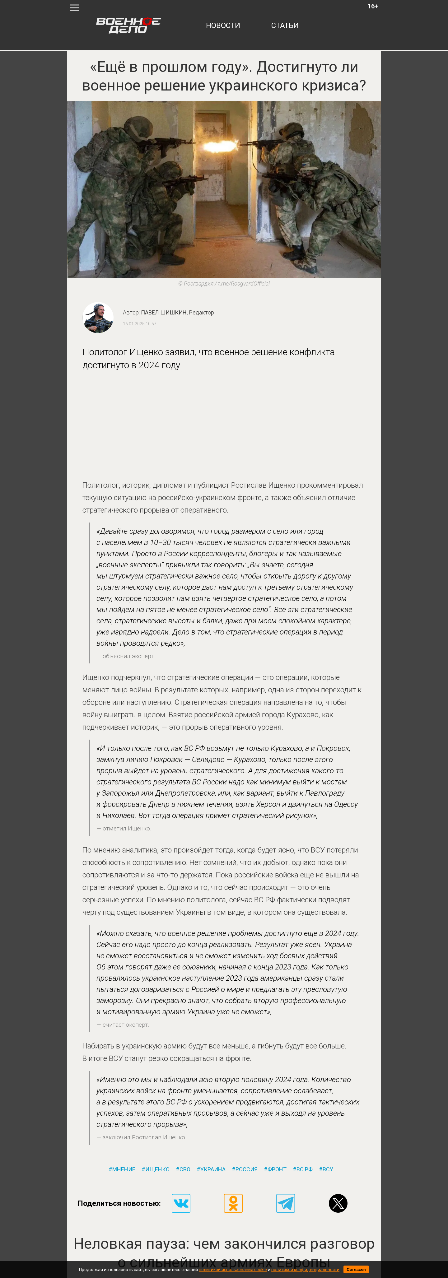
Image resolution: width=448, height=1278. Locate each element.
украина (213, 1169)
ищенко (157, 1169)
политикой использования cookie (233, 1269)
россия (247, 1169)
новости (223, 25)
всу (328, 1169)
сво (185, 1169)
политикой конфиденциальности (305, 1269)
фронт (277, 1169)
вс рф (304, 1169)
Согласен (356, 1269)
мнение (123, 1169)
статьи (285, 25)
